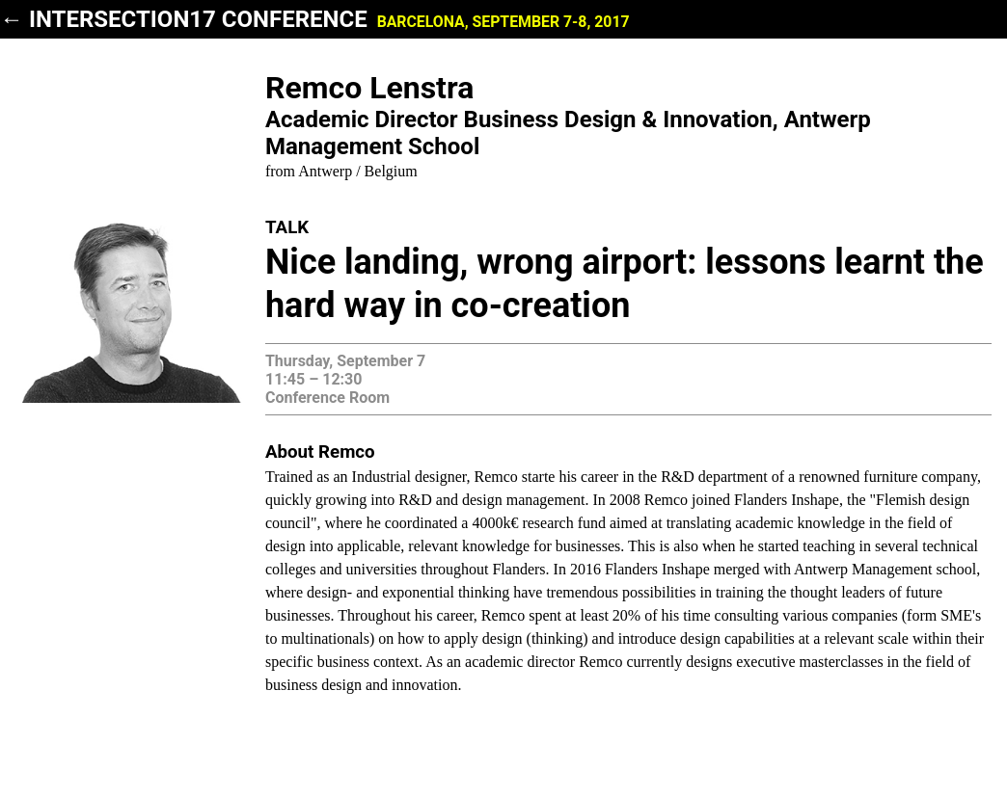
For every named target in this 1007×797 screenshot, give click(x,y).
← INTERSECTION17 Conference (315, 19)
